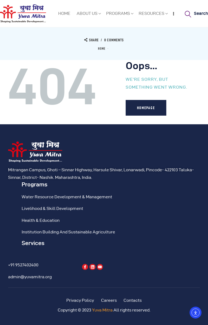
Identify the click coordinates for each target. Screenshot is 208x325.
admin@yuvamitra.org (30, 276)
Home (102, 48)
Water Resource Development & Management (67, 197)
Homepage (146, 108)
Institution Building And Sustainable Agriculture (68, 232)
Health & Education (41, 220)
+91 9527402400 (23, 265)
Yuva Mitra (102, 310)
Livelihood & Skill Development (52, 208)
